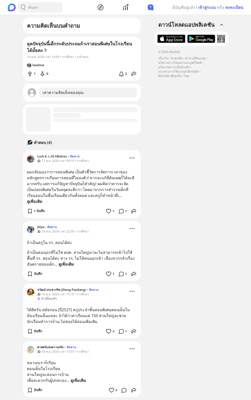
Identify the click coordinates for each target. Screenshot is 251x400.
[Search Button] (23, 7)
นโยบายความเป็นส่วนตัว (174, 67)
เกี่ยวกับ (163, 58)
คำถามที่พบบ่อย (195, 58)
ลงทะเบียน (234, 7)
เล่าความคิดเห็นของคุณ (63, 92)
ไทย (186, 76)
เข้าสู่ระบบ (207, 7)
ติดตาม (75, 156)
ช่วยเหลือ (177, 58)
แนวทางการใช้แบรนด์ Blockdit (178, 71)
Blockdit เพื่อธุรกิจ (169, 76)
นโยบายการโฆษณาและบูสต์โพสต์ (180, 63)
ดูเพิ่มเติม (34, 201)
